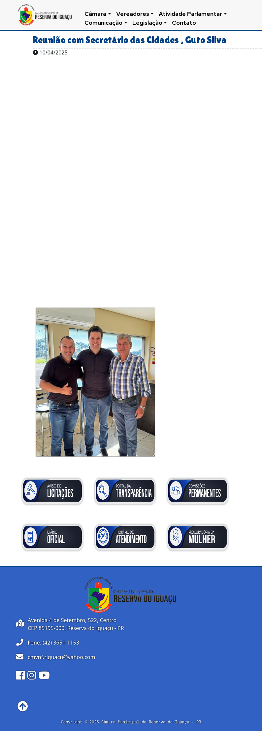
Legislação (147, 22)
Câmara (95, 13)
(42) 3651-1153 (61, 642)
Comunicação (103, 22)
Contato (184, 22)
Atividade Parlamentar (190, 13)
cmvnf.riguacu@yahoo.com (61, 657)
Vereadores (132, 13)
